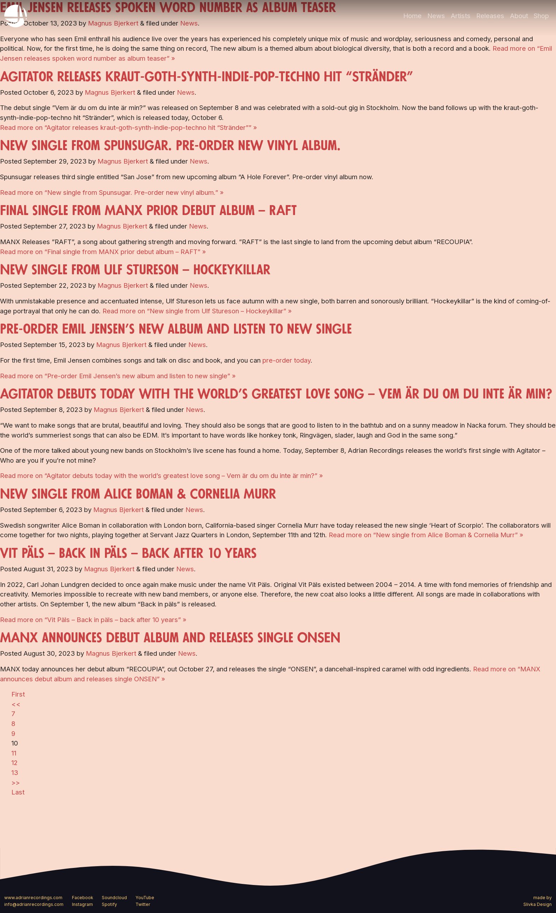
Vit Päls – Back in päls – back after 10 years (128, 553)
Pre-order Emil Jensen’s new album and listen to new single (176, 329)
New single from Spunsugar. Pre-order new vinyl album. (170, 145)
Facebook (82, 897)
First (18, 694)
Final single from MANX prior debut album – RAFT (148, 210)
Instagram (82, 904)
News (436, 16)
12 (14, 762)
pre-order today (286, 360)
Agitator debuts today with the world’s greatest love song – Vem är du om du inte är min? (276, 394)
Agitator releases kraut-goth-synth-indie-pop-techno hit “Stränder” (206, 77)
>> (15, 782)
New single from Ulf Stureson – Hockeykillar (135, 270)
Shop (541, 16)
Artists (461, 16)
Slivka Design (537, 904)
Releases (490, 16)
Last (17, 792)
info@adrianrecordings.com (33, 904)
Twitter (142, 904)
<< (16, 704)
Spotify (109, 904)
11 (13, 753)
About (519, 16)
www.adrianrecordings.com (33, 897)
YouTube (144, 897)
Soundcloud (114, 897)
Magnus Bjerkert (110, 92)
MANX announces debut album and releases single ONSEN (170, 638)
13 (14, 772)
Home (412, 16)
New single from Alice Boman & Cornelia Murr (138, 494)
